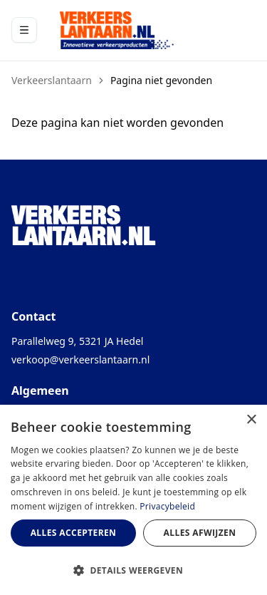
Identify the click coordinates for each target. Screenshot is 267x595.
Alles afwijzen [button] (200, 533)
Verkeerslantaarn (51, 81)
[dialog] (133, 500)
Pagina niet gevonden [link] (161, 81)
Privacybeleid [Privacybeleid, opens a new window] (167, 506)
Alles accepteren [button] (74, 533)
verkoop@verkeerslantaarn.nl (80, 359)
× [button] (251, 420)
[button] (133, 570)
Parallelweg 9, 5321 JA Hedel (77, 341)
